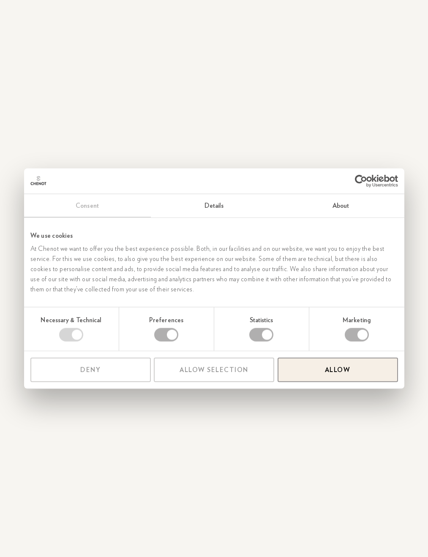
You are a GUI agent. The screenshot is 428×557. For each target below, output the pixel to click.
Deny (90, 370)
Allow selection (214, 370)
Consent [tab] (87, 205)
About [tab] (341, 205)
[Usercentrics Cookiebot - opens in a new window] (361, 180)
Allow (338, 370)
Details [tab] (214, 205)
